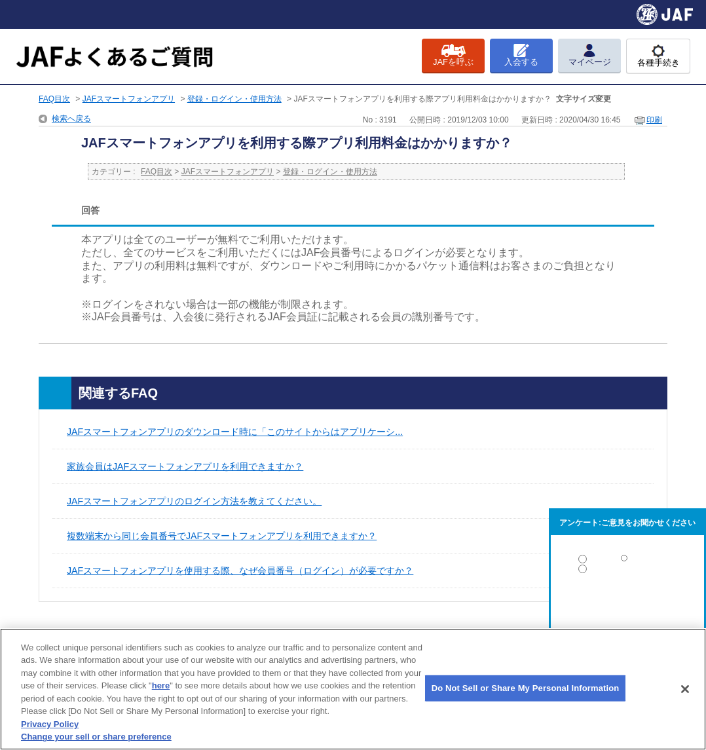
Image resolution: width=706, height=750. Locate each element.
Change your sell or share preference (96, 736)
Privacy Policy (50, 724)
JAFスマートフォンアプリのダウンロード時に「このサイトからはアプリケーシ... (235, 431)
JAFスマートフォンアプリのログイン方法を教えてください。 (194, 501)
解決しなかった (627, 605)
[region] (353, 689)
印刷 (654, 119)
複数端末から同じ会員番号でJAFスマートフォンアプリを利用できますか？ (222, 536)
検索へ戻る (71, 118)
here (161, 685)
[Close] (685, 689)
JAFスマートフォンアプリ (129, 98)
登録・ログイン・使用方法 (234, 98)
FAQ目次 (54, 98)
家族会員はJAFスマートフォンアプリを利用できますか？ (185, 466)
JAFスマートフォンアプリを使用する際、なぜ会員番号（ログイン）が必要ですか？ (240, 570)
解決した (627, 561)
